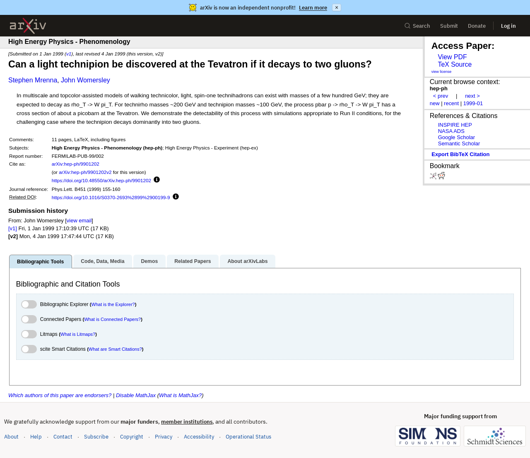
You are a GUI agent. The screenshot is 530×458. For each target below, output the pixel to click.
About (11, 436)
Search (417, 25)
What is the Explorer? (113, 304)
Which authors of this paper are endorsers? (59, 395)
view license (441, 72)
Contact (62, 436)
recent (451, 103)
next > (472, 96)
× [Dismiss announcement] (336, 7)
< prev (440, 96)
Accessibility (199, 436)
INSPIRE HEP (455, 125)
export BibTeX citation (460, 154)
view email (79, 220)
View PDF (452, 56)
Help (36, 436)
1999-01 (473, 103)
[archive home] (28, 26)
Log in (508, 25)
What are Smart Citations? (115, 349)
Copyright (131, 436)
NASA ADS (451, 131)
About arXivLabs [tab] (247, 261)
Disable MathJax (136, 395)
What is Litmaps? (77, 334)
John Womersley (85, 80)
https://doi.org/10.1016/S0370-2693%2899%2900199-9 (111, 197)
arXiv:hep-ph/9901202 (75, 163)
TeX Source (455, 64)
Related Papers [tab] (192, 261)
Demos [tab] (149, 261)
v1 (68, 53)
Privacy (163, 436)
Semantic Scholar (459, 143)
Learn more (313, 7)
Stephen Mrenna (32, 80)
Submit (449, 25)
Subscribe (96, 436)
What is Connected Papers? (112, 319)
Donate (477, 25)
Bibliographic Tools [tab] (40, 262)
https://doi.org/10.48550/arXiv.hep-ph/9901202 (101, 180)
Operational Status (248, 436)
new (435, 103)
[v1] (12, 228)
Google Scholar (456, 137)
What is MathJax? (180, 395)
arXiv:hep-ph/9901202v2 (85, 172)
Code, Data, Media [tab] (102, 261)
